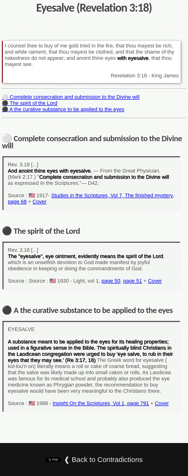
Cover (40, 202)
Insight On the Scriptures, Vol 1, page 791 (101, 403)
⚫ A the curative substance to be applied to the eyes (63, 109)
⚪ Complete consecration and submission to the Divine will (71, 97)
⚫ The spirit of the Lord (29, 103)
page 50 (110, 281)
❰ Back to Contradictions (103, 459)
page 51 (132, 281)
